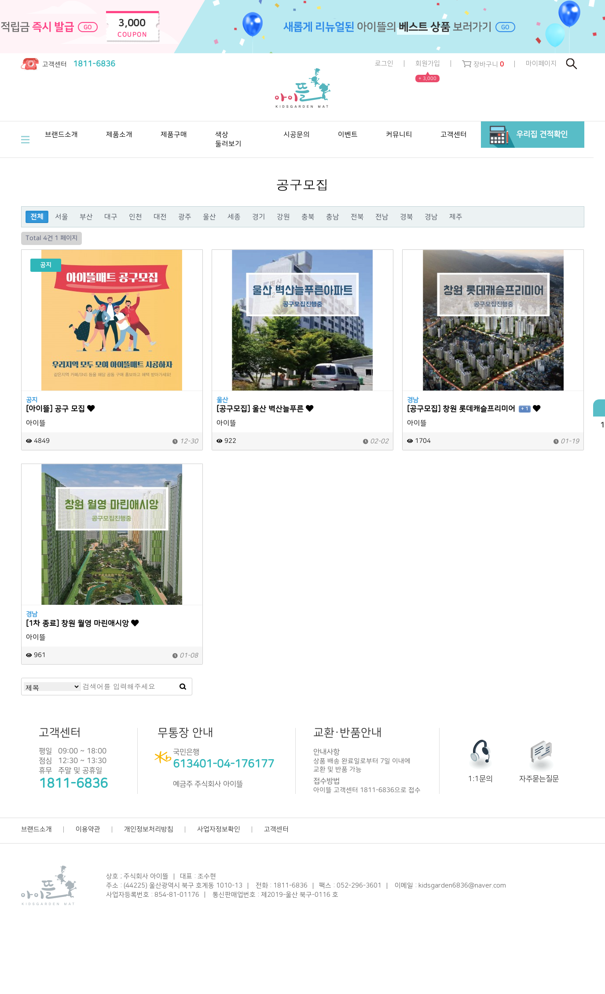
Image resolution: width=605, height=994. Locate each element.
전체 (37, 217)
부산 (86, 217)
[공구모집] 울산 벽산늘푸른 (264, 409)
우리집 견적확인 (542, 134)
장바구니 (483, 64)
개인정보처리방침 (148, 829)
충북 (308, 217)
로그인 (384, 63)
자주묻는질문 (539, 779)
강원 (283, 217)
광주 (184, 217)
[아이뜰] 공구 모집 (60, 409)
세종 (234, 217)
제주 (455, 217)
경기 (258, 217)
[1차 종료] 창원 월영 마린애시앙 (82, 623)
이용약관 (88, 829)
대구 (110, 217)
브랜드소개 (36, 829)
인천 (135, 217)
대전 (160, 217)
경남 (431, 217)
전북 (357, 217)
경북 (406, 217)
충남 (332, 217)
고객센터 (276, 829)
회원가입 (427, 64)
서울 (61, 217)
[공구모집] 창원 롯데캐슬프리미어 (473, 409)
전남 (382, 217)
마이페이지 (541, 63)
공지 (31, 400)
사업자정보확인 (218, 829)
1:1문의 (480, 779)
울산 (209, 217)
